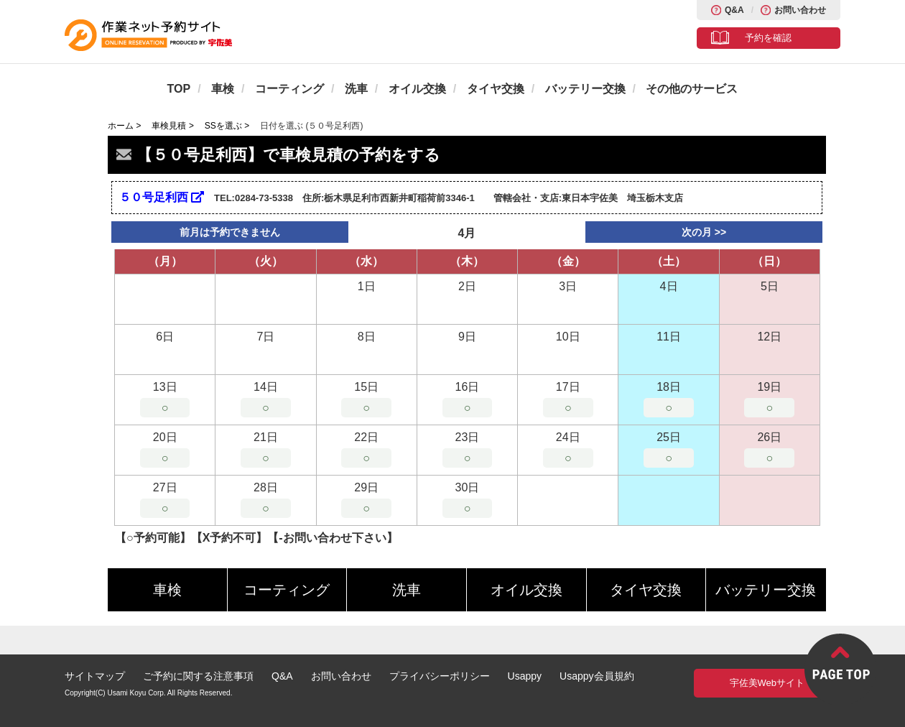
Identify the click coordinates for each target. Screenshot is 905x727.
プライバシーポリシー (439, 676)
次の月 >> (704, 232)
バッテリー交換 (585, 89)
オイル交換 (417, 89)
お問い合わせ (800, 10)
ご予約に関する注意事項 (198, 676)
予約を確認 (768, 37)
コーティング (289, 89)
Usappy (525, 676)
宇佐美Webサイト (767, 682)
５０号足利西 (161, 197)
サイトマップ (95, 676)
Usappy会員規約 (597, 676)
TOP (179, 89)
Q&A (734, 10)
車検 (222, 89)
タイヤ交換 (495, 89)
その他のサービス (692, 89)
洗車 (356, 89)
